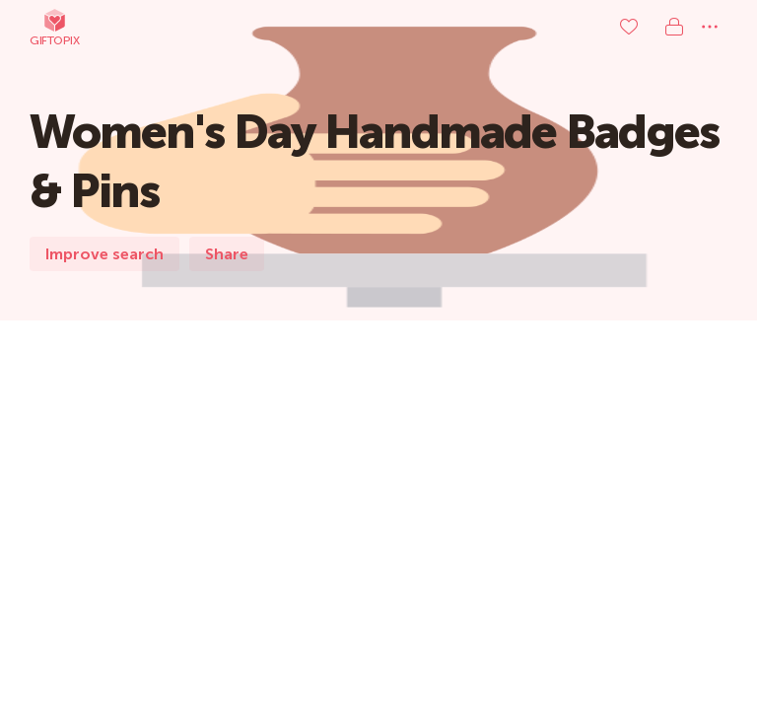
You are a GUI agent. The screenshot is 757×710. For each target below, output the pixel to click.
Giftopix (54, 27)
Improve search (104, 254)
